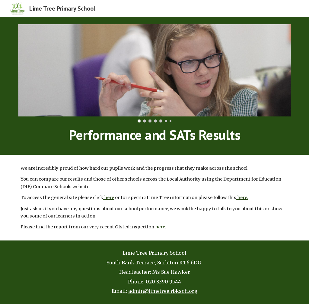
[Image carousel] (154, 73)
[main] (154, 135)
